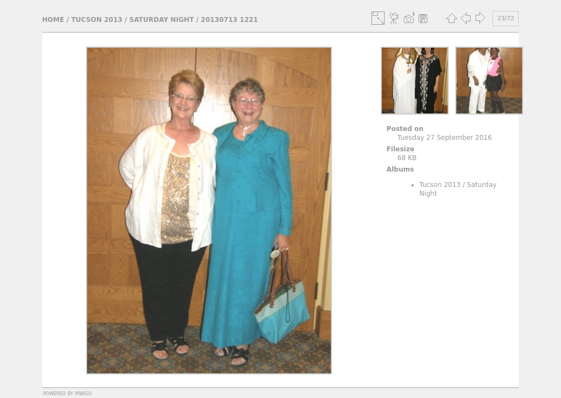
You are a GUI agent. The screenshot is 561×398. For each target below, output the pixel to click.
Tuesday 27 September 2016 (444, 137)
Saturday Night (161, 20)
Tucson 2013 (96, 20)
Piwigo (83, 393)
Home (53, 20)
